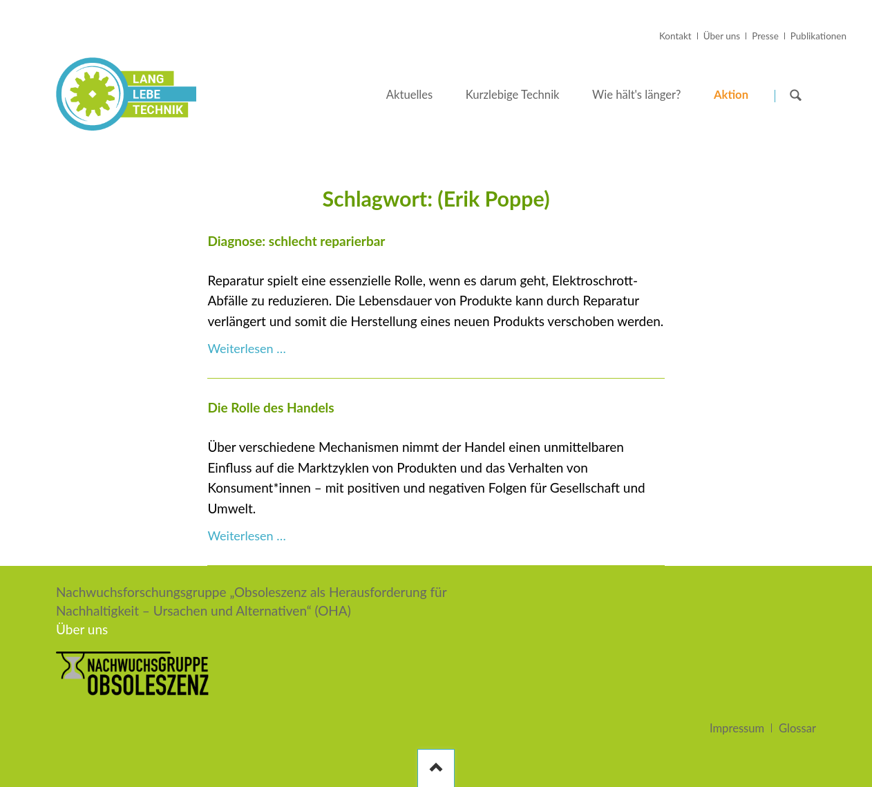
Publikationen (818, 35)
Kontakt (675, 35)
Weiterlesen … (246, 348)
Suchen (796, 95)
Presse (765, 35)
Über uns (721, 35)
